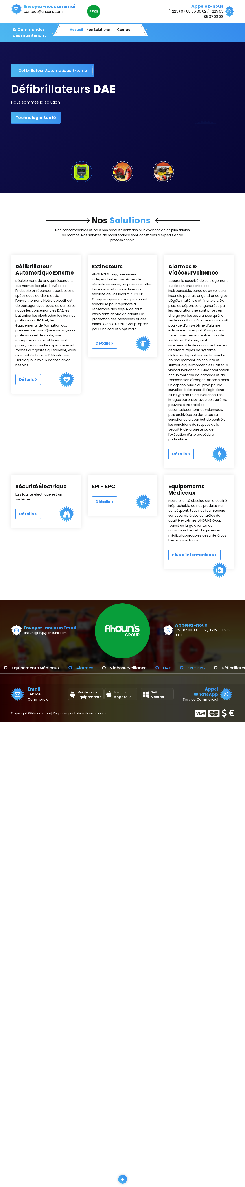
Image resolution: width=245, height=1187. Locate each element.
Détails (28, 401)
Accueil (76, 29)
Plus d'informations (194, 571)
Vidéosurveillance (169, 668)
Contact (124, 29)
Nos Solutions (98, 29)
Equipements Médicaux (77, 668)
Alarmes (126, 668)
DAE (209, 668)
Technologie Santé (36, 117)
